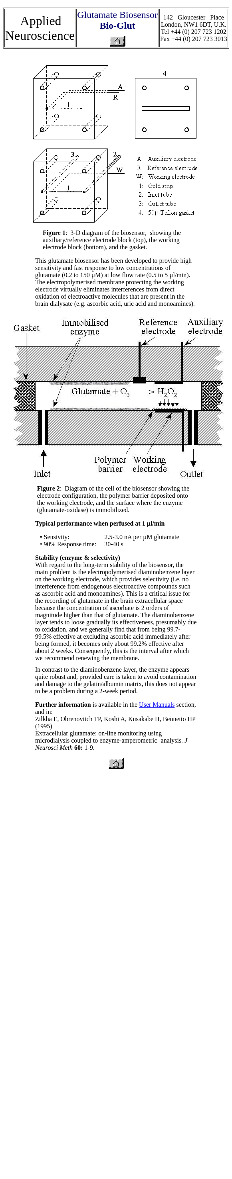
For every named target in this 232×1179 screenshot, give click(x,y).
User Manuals (156, 704)
